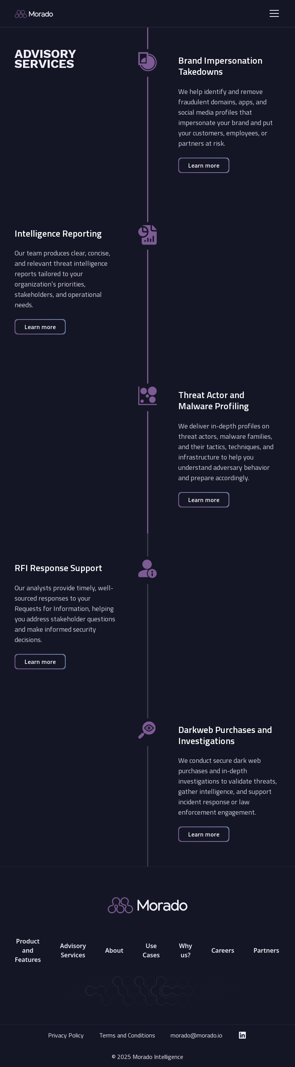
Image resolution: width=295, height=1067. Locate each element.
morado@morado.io (196, 1035)
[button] (272, 13)
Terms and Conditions (127, 1035)
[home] (59, 13)
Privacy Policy (66, 1035)
